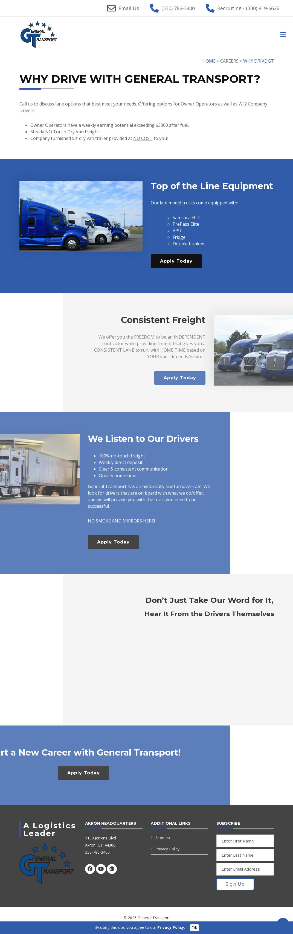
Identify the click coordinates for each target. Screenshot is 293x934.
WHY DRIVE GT (258, 61)
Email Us (128, 8)
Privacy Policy (167, 848)
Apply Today (176, 261)
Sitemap (162, 837)
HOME (209, 61)
